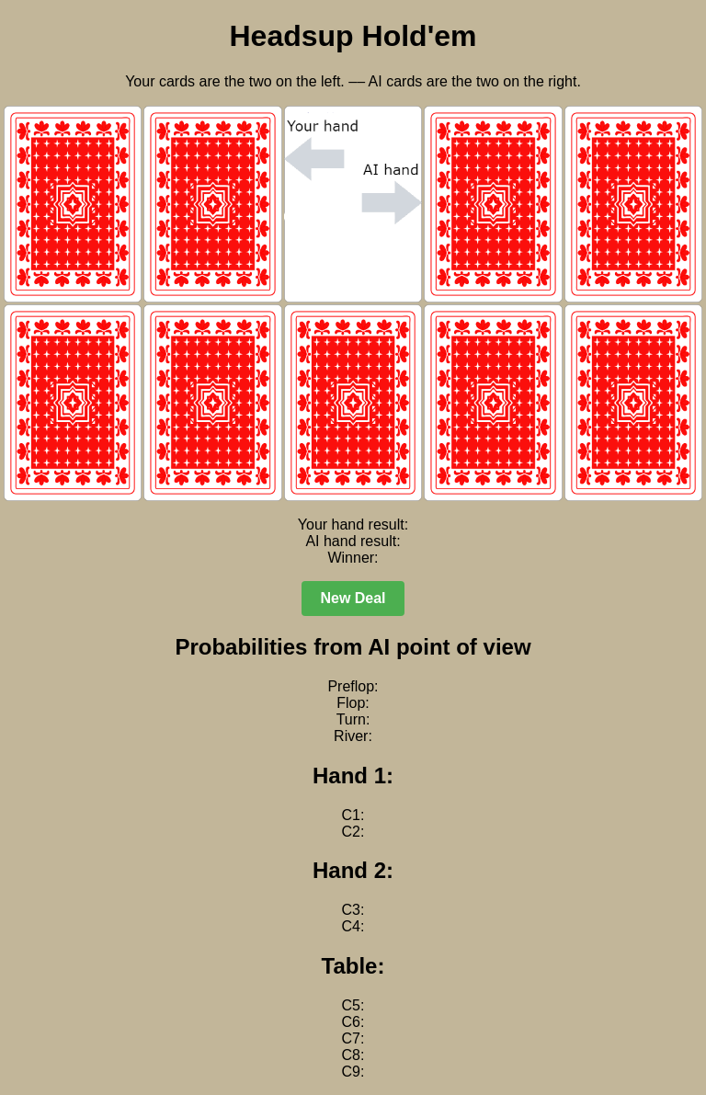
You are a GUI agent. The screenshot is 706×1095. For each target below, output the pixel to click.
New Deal (352, 598)
